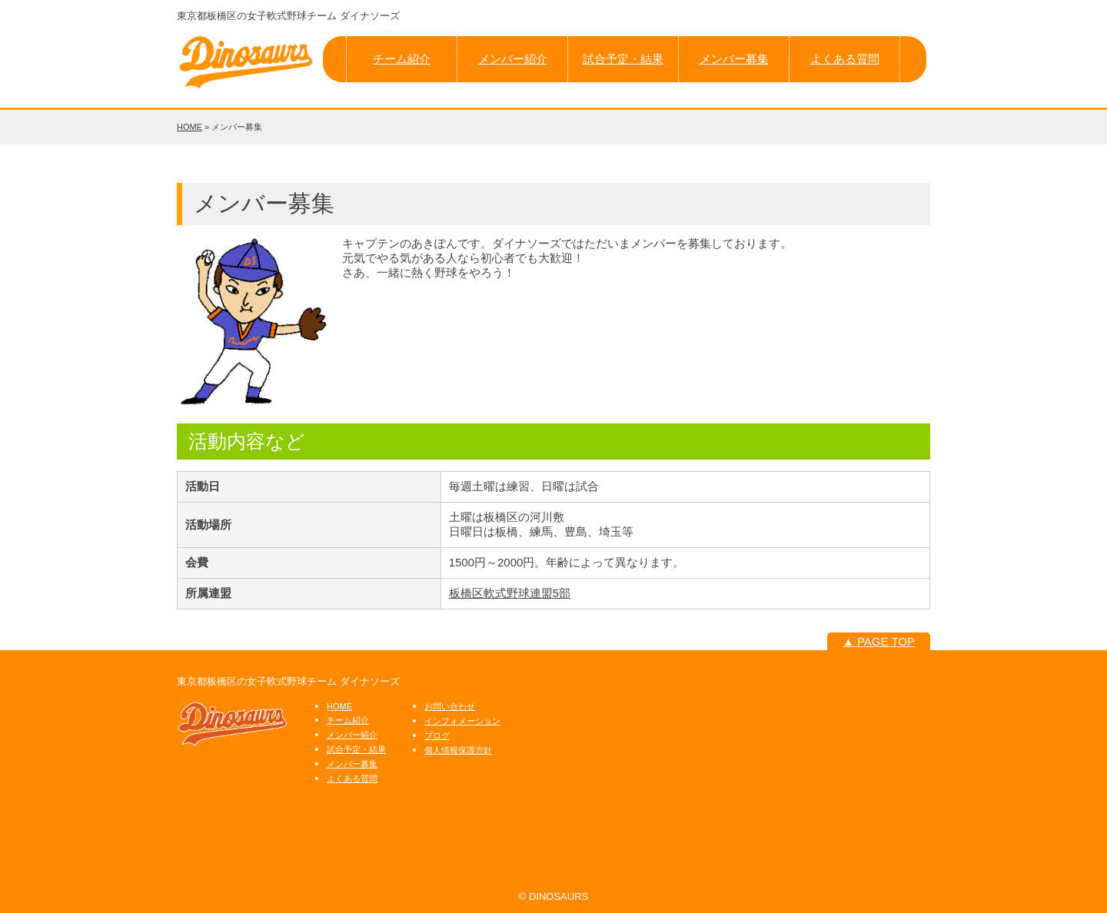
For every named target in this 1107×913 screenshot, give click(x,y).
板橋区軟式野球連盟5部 (509, 592)
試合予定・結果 (623, 58)
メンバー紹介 (512, 58)
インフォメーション (462, 720)
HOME (189, 126)
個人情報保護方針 (458, 750)
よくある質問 (844, 58)
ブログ (437, 735)
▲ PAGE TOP (879, 641)
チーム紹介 (401, 58)
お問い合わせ (449, 706)
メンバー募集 (734, 58)
